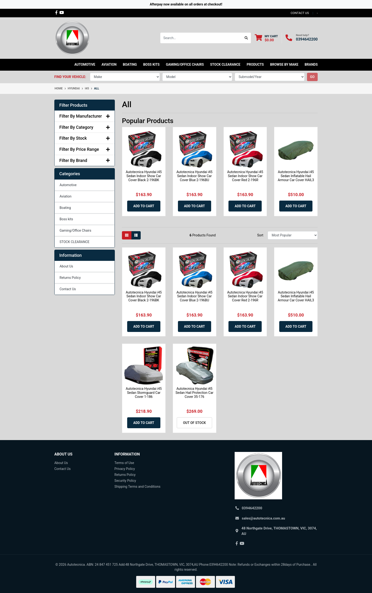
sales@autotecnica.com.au (263, 518)
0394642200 (307, 39)
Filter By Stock (84, 138)
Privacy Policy (124, 469)
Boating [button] (130, 64)
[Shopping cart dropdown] (266, 38)
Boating (65, 208)
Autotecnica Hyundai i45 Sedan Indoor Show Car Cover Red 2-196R (245, 176)
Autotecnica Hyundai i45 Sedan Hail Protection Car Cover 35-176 (195, 393)
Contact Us (68, 289)
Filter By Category (84, 127)
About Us (66, 266)
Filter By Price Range (84, 149)
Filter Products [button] (73, 105)
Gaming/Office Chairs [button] (185, 64)
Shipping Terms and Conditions (137, 486)
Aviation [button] (109, 64)
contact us (300, 13)
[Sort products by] (293, 235)
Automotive (68, 185)
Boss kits (151, 64)
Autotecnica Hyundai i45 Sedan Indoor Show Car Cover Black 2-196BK (144, 176)
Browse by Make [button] (284, 64)
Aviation (65, 196)
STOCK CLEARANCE (225, 64)
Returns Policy (70, 278)
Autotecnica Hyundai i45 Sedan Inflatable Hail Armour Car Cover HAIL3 (296, 176)
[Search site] (246, 37)
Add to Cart (143, 206)
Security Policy (125, 481)
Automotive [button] (84, 64)
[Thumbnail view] (126, 235)
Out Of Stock (194, 423)
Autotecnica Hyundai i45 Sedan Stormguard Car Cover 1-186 (144, 393)
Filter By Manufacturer (84, 116)
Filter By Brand (84, 160)
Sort (260, 235)
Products (255, 64)
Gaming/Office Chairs (75, 230)
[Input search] (201, 37)
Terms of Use (124, 463)
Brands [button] (311, 64)
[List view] (136, 235)
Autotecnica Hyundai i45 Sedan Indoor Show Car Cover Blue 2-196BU (195, 176)
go (312, 77)
